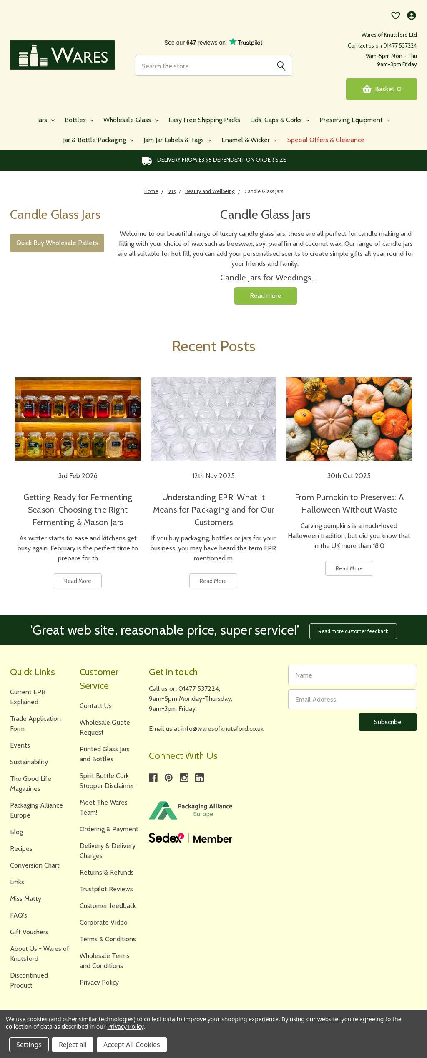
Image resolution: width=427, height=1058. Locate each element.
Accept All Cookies (131, 1044)
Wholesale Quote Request (105, 727)
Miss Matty (25, 899)
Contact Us (96, 706)
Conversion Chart (35, 865)
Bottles (79, 120)
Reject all (73, 1044)
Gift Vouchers (29, 932)
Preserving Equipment (354, 120)
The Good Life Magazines (30, 784)
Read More (77, 581)
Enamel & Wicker (249, 140)
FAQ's (18, 915)
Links (17, 882)
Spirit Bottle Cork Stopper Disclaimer (107, 781)
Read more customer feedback (353, 631)
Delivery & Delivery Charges (108, 851)
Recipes (21, 849)
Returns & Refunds (107, 872)
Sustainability (29, 762)
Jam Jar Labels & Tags (177, 140)
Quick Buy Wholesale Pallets (57, 243)
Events (20, 745)
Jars (46, 120)
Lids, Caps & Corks (279, 120)
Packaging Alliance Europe (36, 810)
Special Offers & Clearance (325, 140)
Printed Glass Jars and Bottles (105, 754)
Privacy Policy (99, 982)
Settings (29, 1044)
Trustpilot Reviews (106, 889)
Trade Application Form (35, 724)
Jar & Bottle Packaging (98, 140)
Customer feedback (108, 906)
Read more (265, 296)
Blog (16, 832)
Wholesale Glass (130, 120)
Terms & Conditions (108, 939)
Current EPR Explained (27, 697)
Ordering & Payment (109, 829)
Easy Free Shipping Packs (204, 120)
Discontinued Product (29, 980)
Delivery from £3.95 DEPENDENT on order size (213, 160)
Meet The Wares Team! (104, 807)
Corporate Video (104, 922)
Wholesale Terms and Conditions (105, 961)
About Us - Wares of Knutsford (39, 954)
